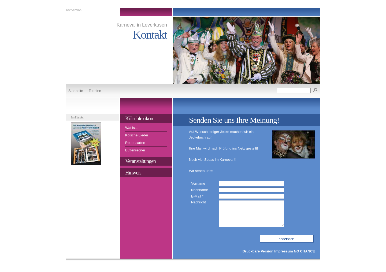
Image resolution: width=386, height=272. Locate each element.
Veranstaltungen (140, 161)
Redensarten (135, 143)
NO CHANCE (304, 251)
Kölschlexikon (139, 118)
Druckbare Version (258, 251)
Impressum (283, 251)
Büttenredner (135, 150)
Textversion (73, 10)
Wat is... (131, 128)
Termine (95, 91)
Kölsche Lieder (136, 135)
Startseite (75, 91)
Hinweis (133, 173)
